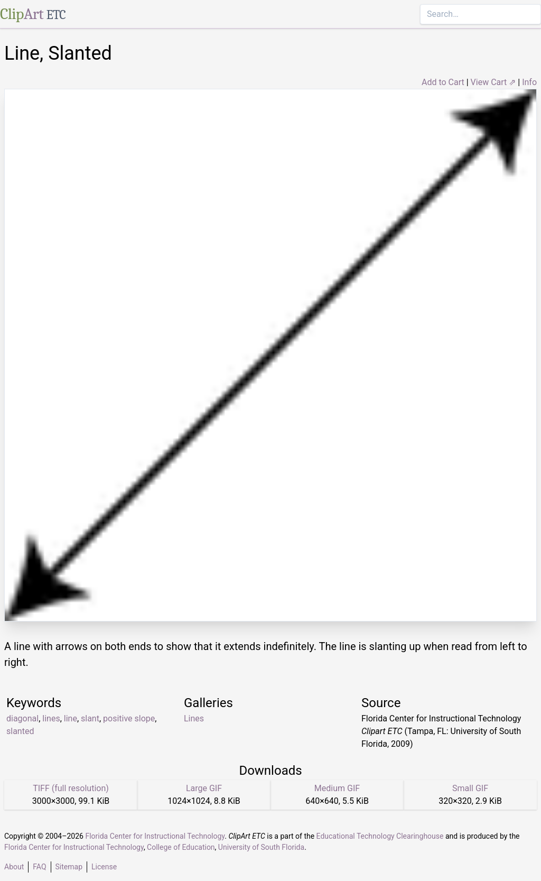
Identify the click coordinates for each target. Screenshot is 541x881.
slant (90, 718)
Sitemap (68, 867)
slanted (20, 731)
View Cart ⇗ (493, 82)
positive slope (129, 718)
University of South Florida (261, 847)
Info (529, 82)
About (14, 867)
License (104, 867)
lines (51, 718)
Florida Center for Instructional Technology (155, 836)
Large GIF (204, 788)
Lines (194, 718)
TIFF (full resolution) (71, 788)
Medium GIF (337, 788)
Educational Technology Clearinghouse (380, 836)
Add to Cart (443, 82)
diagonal (22, 718)
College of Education (181, 847)
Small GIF (470, 788)
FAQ (39, 867)
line (70, 718)
